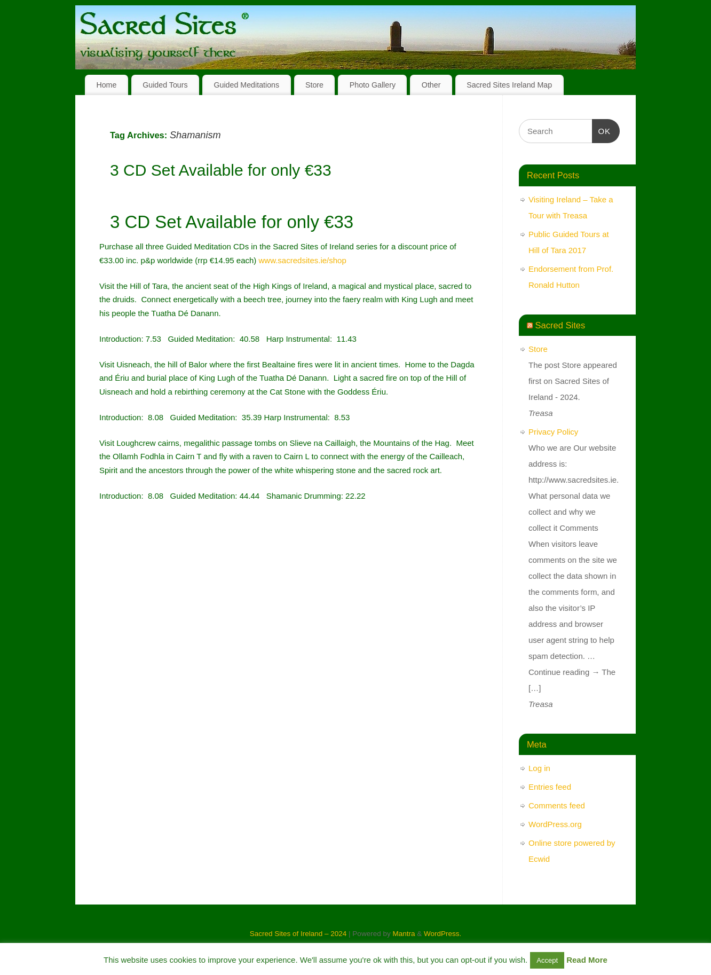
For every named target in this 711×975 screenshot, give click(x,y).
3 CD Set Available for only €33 (220, 170)
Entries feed (549, 786)
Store (314, 85)
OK (601, 130)
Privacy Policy (553, 431)
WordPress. (442, 934)
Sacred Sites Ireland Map (509, 85)
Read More (586, 959)
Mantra (403, 934)
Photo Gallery (373, 85)
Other (431, 85)
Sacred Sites (560, 325)
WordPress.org (555, 824)
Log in (539, 768)
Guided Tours (165, 85)
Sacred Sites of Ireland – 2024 (298, 934)
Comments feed (556, 805)
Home (106, 85)
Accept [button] (547, 960)
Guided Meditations (246, 85)
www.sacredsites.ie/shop (302, 260)
